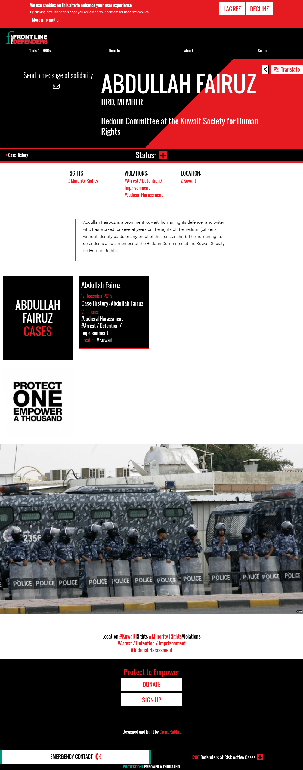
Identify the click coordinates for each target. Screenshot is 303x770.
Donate (114, 50)
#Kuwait (188, 180)
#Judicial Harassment (144, 194)
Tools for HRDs (40, 50)
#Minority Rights (83, 180)
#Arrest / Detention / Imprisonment (143, 184)
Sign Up (151, 699)
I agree (232, 8)
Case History (19, 155)
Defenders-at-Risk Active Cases (223, 757)
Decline (259, 8)
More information (46, 19)
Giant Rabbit (170, 731)
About (188, 50)
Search (263, 50)
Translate (290, 69)
